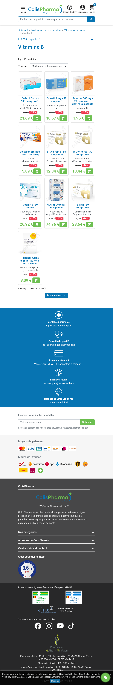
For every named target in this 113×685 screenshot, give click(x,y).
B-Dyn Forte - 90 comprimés (56, 153)
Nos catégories (27, 532)
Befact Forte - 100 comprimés (30, 100)
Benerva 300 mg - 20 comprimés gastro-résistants (82, 101)
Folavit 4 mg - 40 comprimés (56, 100)
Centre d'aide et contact (32, 548)
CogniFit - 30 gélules (30, 206)
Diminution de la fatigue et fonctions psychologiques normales (83, 215)
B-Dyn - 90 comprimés (83, 206)
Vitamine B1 (83, 108)
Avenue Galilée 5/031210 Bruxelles (66, 609)
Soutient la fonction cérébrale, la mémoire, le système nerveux (30, 215)
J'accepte (55, 681)
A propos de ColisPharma (33, 540)
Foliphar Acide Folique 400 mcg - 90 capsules (30, 260)
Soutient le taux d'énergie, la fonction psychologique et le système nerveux (56, 162)
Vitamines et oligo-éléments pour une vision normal (56, 214)
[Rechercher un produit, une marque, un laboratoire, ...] (56, 19)
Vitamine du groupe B (56, 106)
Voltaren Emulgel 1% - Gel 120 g (30, 153)
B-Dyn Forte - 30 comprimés (82, 153)
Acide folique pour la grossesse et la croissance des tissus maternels (30, 271)
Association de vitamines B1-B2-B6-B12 (30, 108)
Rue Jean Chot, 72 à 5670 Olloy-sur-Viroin (72, 656)
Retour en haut (56, 295)
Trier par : (23, 66)
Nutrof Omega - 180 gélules (56, 206)
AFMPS (68, 587)
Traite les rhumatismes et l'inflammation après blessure (30, 162)
